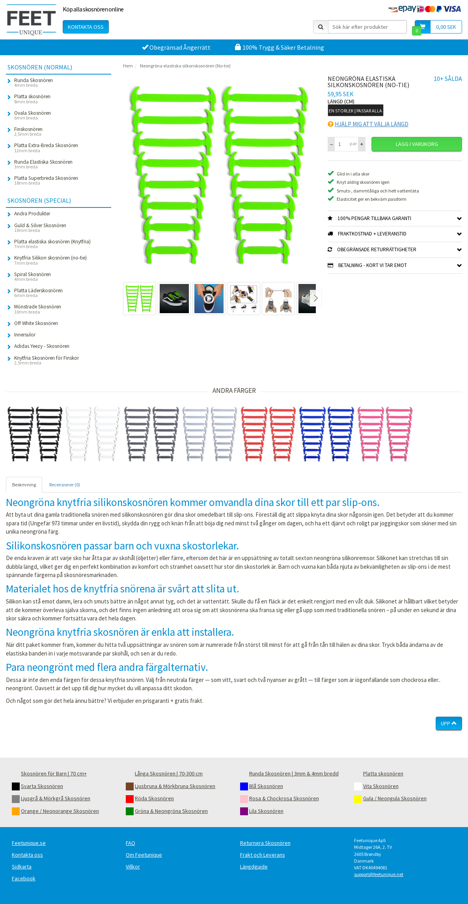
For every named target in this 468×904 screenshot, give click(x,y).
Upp (449, 723)
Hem (128, 66)
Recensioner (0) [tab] (64, 484)
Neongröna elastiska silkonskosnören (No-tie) (185, 66)
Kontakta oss (86, 26)
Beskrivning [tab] (24, 484)
